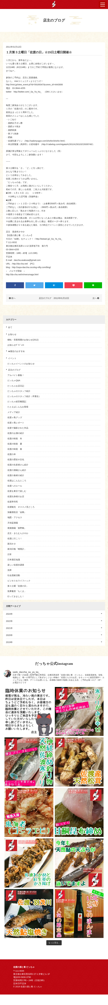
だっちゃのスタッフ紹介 (18, 391)
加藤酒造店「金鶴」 (16, 512)
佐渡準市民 (12, 501)
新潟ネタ (11, 544)
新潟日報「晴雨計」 (16, 549)
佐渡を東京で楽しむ (16, 491)
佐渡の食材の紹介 (15, 475)
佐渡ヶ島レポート (15, 422)
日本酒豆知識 (13, 559)
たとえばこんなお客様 (17, 407)
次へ (95, 298)
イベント (12, 358)
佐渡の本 (11, 454)
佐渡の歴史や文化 (15, 459)
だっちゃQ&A (13, 380)
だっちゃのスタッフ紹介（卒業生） (24, 396)
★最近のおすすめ (16, 351)
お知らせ (12, 334)
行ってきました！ (15, 596)
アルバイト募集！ (15, 375)
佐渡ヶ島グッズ (14, 417)
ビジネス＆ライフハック (18, 581)
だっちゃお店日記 (15, 386)
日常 (9, 554)
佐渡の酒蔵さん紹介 (16, 470)
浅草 (9, 570)
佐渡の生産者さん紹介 (17, 465)
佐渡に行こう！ (14, 538)
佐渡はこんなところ (16, 480)
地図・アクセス (14, 517)
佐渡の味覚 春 (14, 449)
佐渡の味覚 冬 (14, 438)
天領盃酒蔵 (12, 523)
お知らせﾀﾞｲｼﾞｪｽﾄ (15, 345)
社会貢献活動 (13, 575)
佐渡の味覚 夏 (14, 444)
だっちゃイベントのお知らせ (21, 363)
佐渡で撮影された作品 (17, 428)
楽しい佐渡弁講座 (15, 565)
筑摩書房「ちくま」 (16, 591)
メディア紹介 (13, 412)
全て (10, 327)
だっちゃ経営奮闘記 (16, 401)
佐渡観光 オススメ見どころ (21, 507)
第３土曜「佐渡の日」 (17, 586)
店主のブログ (14, 370)
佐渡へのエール (14, 486)
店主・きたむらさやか (17, 533)
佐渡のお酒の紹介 (15, 433)
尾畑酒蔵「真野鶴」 (16, 528)
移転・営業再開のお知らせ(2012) (22, 340)
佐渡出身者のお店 (15, 496)
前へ (13, 298)
